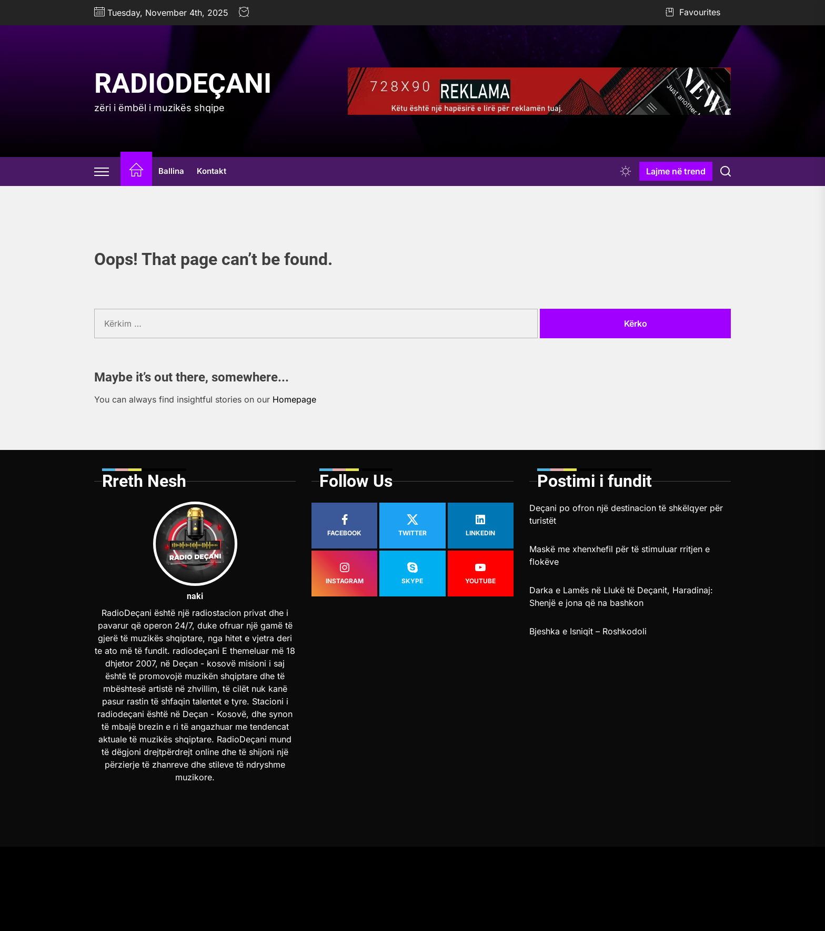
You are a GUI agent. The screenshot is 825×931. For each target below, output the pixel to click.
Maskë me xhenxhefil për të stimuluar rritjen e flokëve (619, 555)
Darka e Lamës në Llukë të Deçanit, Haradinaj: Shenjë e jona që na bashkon (621, 596)
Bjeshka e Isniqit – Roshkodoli (588, 631)
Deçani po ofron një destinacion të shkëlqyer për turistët (626, 514)
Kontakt (211, 171)
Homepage (294, 399)
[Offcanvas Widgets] (102, 171)
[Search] (725, 171)
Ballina (171, 171)
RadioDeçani (182, 83)
